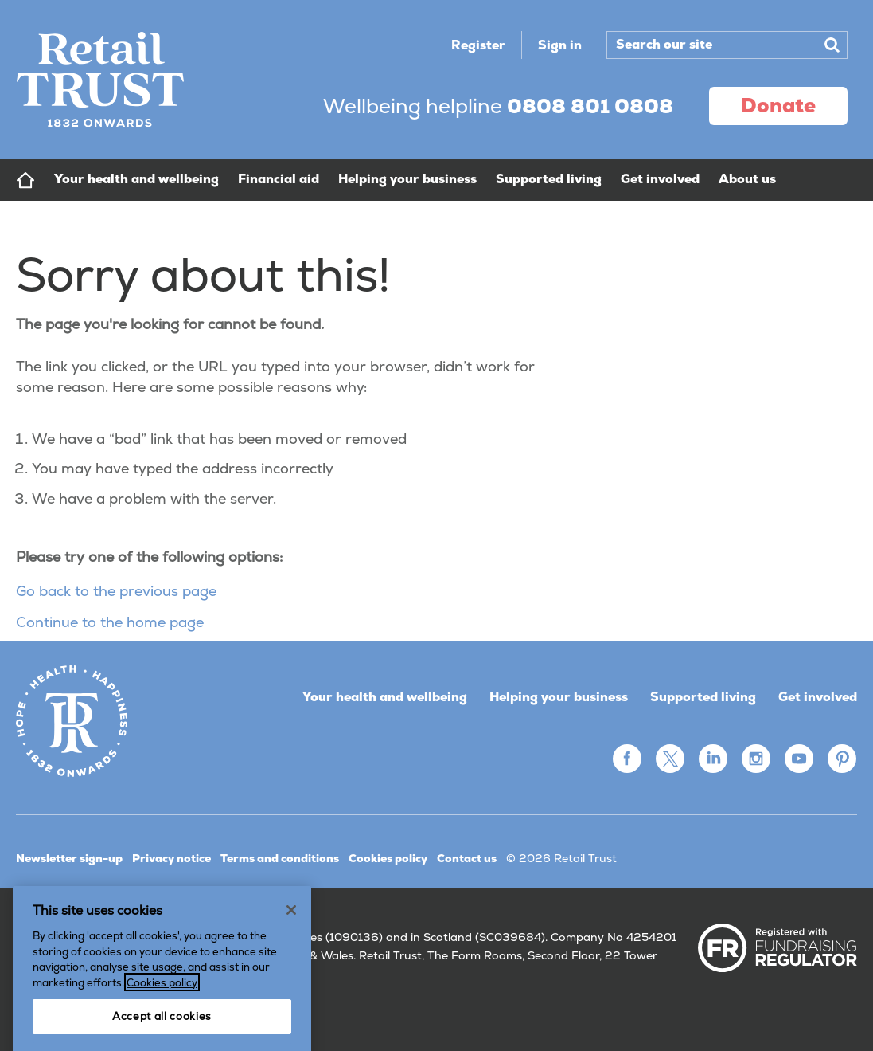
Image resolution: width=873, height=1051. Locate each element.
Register (478, 45)
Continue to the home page (110, 622)
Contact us (467, 858)
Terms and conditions (279, 858)
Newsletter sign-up (69, 858)
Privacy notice (171, 858)
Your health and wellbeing (384, 696)
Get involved (817, 696)
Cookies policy (388, 858)
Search (831, 44)
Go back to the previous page (116, 591)
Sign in (560, 45)
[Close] (291, 957)
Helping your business (558, 696)
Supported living (703, 696)
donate (778, 105)
